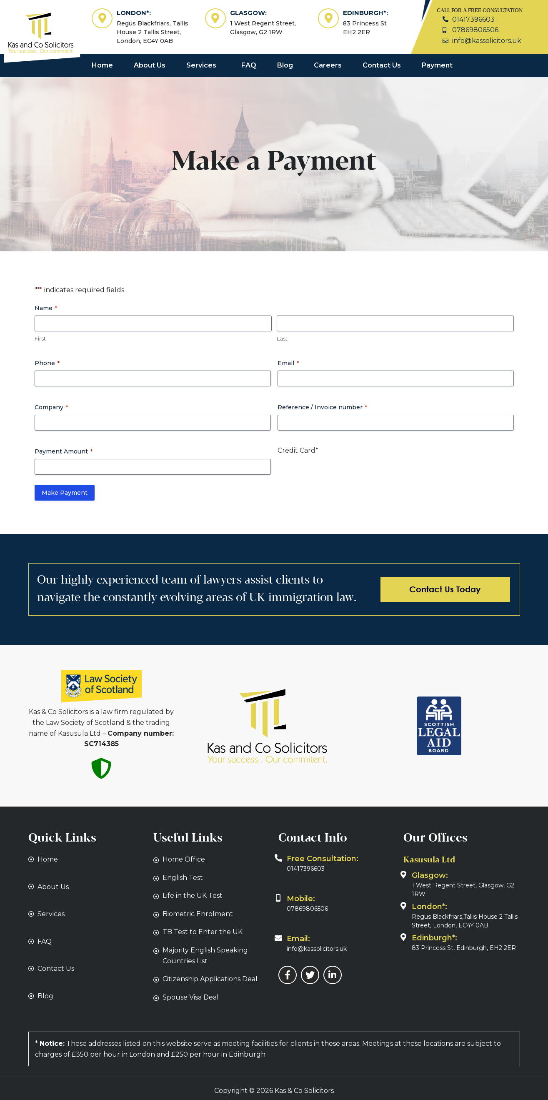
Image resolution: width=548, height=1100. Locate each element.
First (40, 338)
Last (282, 338)
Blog (285, 65)
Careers (328, 65)
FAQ (248, 65)
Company (51, 407)
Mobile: (301, 898)
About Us (149, 65)
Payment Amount (64, 451)
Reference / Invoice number (322, 407)
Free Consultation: (322, 858)
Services (201, 65)
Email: (298, 938)
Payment (437, 65)
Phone (47, 363)
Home (102, 65)
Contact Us (382, 65)
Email (288, 363)
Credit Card (298, 450)
